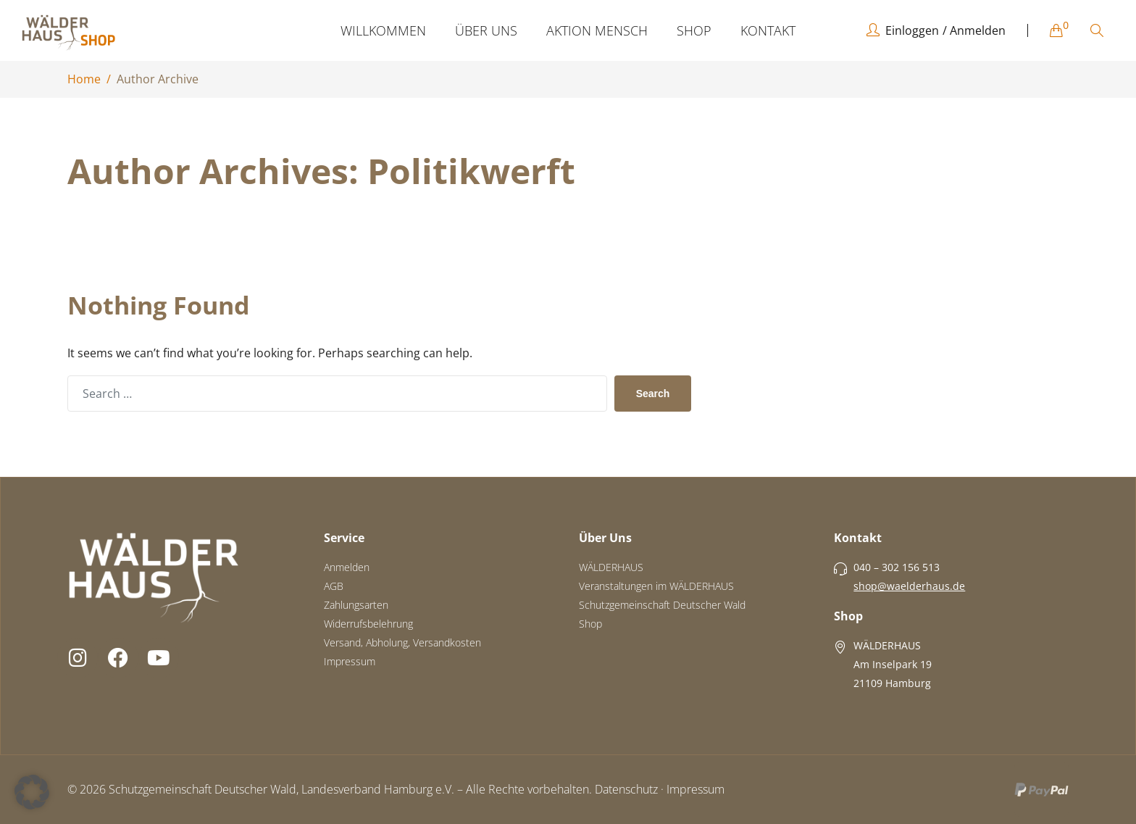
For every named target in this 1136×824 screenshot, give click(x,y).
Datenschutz (626, 789)
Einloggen (912, 30)
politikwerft (471, 170)
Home (84, 79)
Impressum (695, 789)
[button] (32, 792)
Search (653, 393)
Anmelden (978, 30)
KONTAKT (767, 30)
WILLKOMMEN (383, 30)
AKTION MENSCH (597, 30)
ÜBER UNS (486, 30)
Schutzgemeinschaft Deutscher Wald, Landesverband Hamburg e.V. (281, 789)
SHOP (694, 30)
